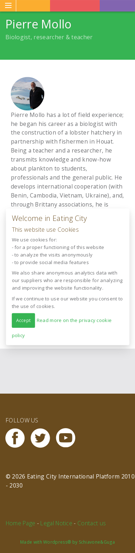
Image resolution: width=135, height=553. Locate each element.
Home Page (21, 523)
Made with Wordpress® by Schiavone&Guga (67, 542)
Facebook (18, 438)
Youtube (68, 438)
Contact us (91, 523)
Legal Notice (56, 523)
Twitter (43, 438)
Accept (23, 320)
